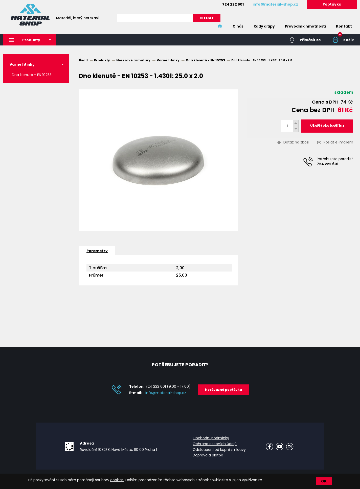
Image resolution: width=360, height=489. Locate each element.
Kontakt (344, 26)
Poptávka (332, 4)
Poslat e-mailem (338, 142)
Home (220, 26)
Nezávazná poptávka (223, 389)
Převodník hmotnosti (305, 26)
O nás (238, 26)
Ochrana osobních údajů (215, 443)
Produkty (24, 39)
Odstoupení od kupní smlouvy (219, 449)
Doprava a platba (208, 455)
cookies (117, 479)
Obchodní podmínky (211, 438)
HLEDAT (207, 17)
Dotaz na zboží (296, 142)
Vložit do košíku (327, 126)
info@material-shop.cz (165, 392)
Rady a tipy (264, 26)
